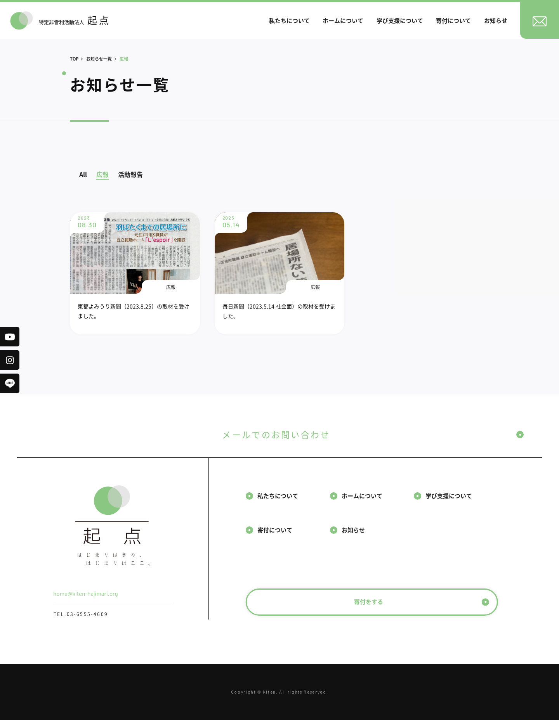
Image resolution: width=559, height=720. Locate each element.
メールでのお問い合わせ (373, 434)
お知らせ (495, 20)
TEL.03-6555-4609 (81, 614)
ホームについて (343, 20)
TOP (74, 58)
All (83, 174)
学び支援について (400, 20)
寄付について (453, 20)
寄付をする (421, 601)
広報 (102, 174)
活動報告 (130, 174)
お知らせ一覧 (99, 58)
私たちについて (289, 20)
